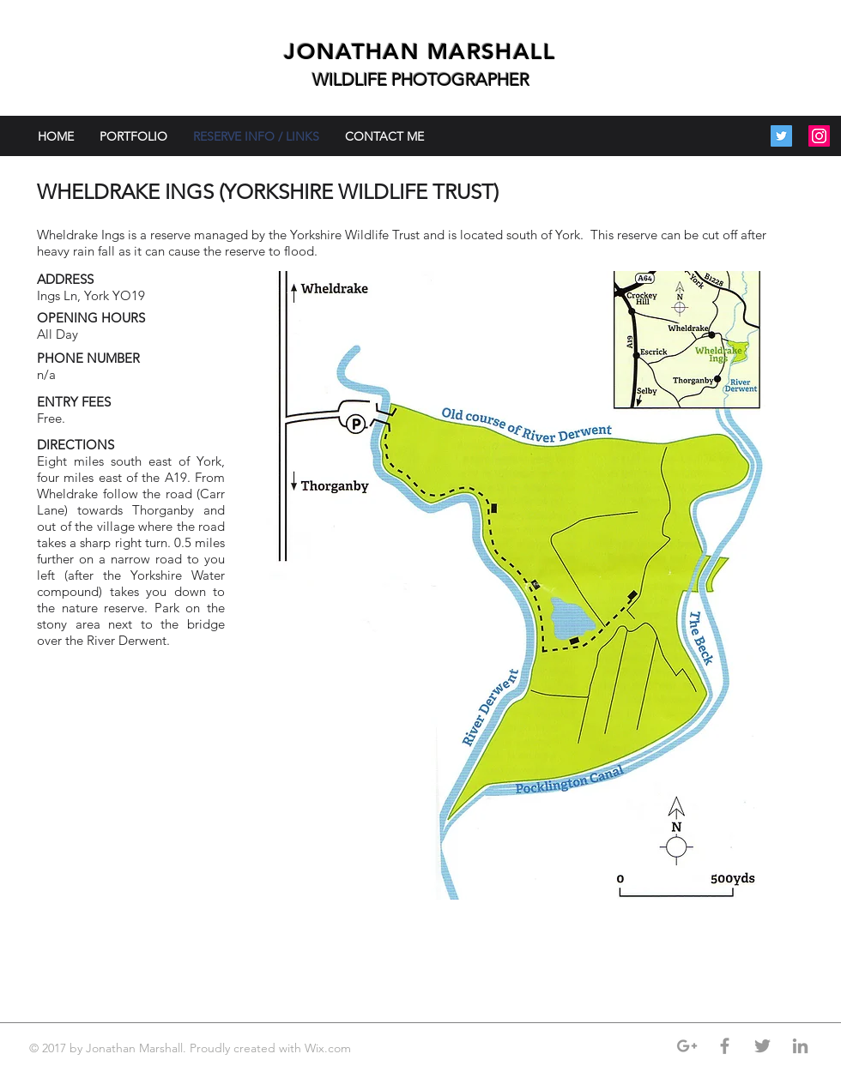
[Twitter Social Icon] (781, 136)
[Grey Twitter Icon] (762, 1046)
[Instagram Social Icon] (819, 136)
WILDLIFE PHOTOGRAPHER (420, 79)
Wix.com (329, 1048)
